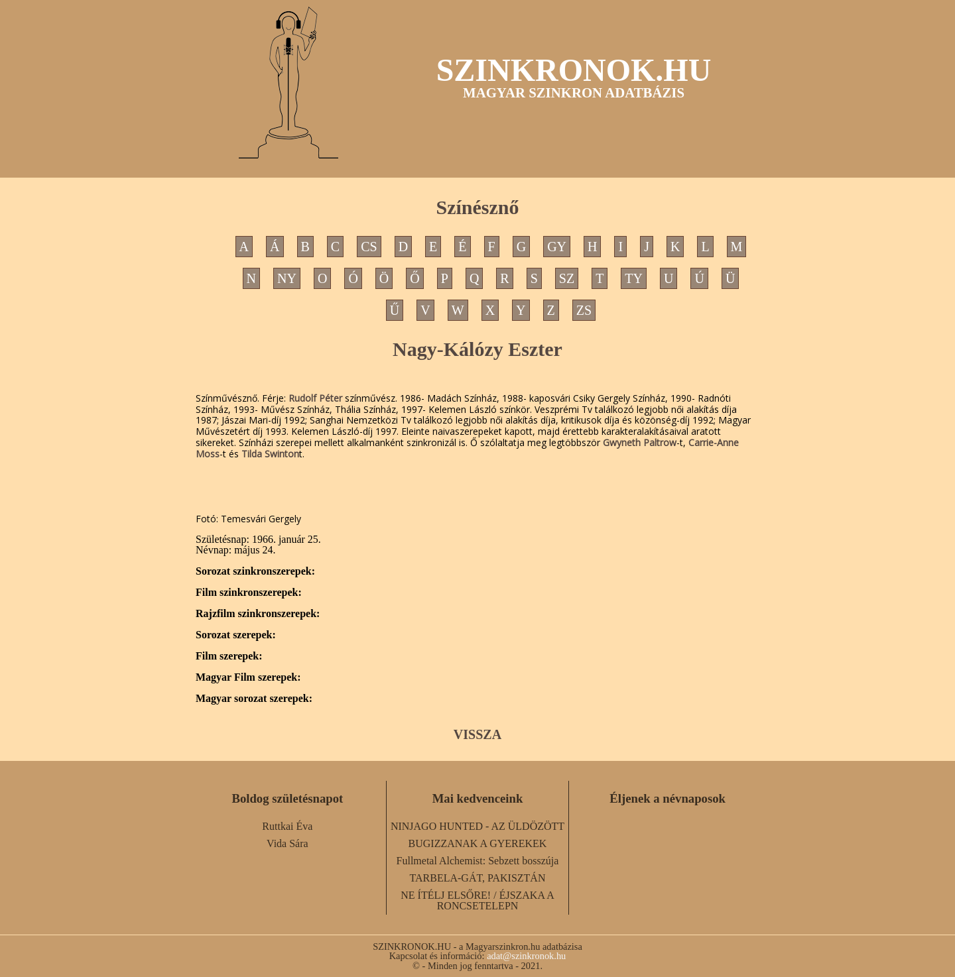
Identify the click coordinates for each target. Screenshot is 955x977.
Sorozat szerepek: (236, 635)
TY (634, 278)
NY (286, 278)
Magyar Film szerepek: (248, 677)
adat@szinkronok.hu (526, 955)
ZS (584, 310)
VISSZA (477, 734)
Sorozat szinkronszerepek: (255, 571)
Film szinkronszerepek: (249, 592)
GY (556, 246)
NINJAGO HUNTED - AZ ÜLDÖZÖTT (477, 826)
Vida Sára (287, 843)
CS (369, 246)
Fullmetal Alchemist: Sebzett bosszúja (478, 860)
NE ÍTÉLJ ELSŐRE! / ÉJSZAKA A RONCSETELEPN (477, 900)
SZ (566, 278)
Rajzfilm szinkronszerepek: (258, 613)
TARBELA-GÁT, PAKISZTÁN (478, 878)
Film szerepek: (229, 656)
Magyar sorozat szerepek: (254, 698)
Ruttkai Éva (287, 826)
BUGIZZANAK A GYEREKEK (478, 843)
